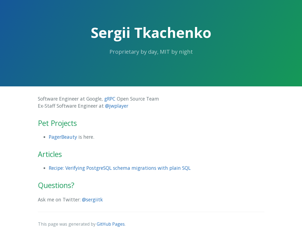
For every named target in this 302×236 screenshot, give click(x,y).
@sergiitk (92, 199)
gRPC (109, 98)
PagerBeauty (63, 137)
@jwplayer (116, 105)
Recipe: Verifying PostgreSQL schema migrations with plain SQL (120, 168)
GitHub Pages (111, 224)
